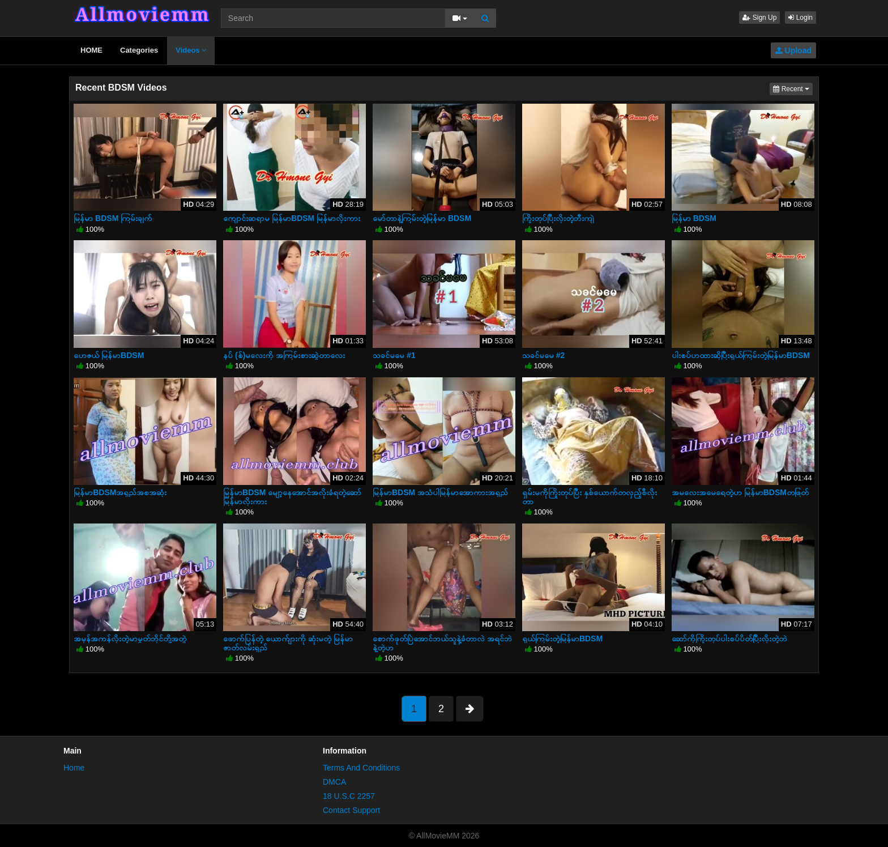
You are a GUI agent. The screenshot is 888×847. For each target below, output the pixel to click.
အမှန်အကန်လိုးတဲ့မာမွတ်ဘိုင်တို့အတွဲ (130, 638)
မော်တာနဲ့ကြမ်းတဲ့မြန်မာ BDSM (422, 218)
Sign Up (759, 18)
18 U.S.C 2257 (349, 796)
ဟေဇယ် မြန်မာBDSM (109, 355)
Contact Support (351, 810)
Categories (139, 50)
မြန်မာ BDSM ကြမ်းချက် (113, 218)
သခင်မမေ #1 (394, 355)
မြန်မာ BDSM (694, 218)
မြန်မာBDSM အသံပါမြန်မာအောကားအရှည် (440, 492)
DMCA (334, 781)
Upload (793, 50)
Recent (793, 88)
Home (73, 767)
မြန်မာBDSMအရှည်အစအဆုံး (120, 492)
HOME (91, 50)
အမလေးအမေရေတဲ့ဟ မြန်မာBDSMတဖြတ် (740, 492)
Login (800, 18)
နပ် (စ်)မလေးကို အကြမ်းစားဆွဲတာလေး (284, 355)
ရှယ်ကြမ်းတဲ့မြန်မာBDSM (562, 638)
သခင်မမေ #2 (543, 355)
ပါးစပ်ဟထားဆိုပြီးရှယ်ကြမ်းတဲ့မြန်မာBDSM (741, 355)
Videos (191, 50)
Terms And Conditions (361, 767)
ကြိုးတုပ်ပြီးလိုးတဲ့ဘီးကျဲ (558, 218)
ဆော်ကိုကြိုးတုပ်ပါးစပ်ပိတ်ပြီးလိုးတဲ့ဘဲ (729, 638)
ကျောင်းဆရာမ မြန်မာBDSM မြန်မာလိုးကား (291, 218)
